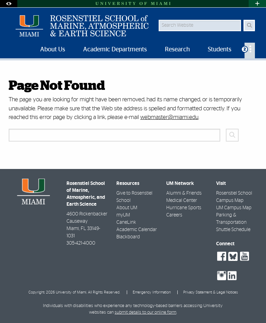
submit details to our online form (145, 312)
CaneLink (126, 222)
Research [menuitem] (177, 49)
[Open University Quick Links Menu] (257, 3)
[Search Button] (249, 25)
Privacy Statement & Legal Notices (210, 292)
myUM (123, 215)
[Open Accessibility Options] (8, 3)
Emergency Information (152, 292)
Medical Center (181, 200)
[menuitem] (250, 50)
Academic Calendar (136, 229)
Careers (174, 215)
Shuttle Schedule (233, 229)
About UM (126, 207)
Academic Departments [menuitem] (115, 49)
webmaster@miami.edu (169, 117)
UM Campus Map (233, 207)
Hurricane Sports (183, 207)
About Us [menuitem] (52, 49)
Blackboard (128, 237)
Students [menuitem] (219, 49)
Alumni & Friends (184, 193)
